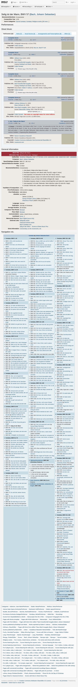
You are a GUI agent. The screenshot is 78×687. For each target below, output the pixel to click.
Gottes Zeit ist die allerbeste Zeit (44, 311)
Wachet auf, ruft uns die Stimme (44, 419)
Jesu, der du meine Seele (17, 496)
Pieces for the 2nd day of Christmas (53, 673)
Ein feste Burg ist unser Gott (18, 501)
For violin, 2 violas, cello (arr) (60, 658)
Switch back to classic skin (16, 682)
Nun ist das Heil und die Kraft (18, 403)
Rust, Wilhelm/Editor (55, 619)
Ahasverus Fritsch (27, 200)
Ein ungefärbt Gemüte (16, 313)
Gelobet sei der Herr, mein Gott (44, 378)
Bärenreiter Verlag (24, 109)
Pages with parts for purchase (43, 670)
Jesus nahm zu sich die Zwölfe (19, 307)
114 (33, 40)
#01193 (10, 54)
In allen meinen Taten (41, 285)
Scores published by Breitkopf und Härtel (15, 624)
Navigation (5, 6)
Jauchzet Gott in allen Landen (18, 409)
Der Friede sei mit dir (68, 270)
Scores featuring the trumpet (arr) (44, 663)
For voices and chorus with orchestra (49, 640)
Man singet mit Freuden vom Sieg (45, 455)
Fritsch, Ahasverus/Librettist (32, 673)
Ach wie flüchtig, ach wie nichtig (19, 318)
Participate (39, 6)
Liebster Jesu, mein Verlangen (19, 342)
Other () (67, 33)
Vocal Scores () (30, 33)
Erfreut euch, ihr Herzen (17, 451)
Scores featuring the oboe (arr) (53, 650)
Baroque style (44, 637)
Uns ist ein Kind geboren (42, 428)
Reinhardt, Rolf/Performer (36, 609)
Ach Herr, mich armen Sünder (44, 402)
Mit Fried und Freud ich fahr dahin (45, 369)
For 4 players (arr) (27, 658)
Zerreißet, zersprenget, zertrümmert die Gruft (64, 477)
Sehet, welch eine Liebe (17, 446)
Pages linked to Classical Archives (13, 676)
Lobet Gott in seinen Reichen (18, 272)
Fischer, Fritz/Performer (45, 611)
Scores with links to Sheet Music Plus (36, 676)
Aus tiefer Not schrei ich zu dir (18, 365)
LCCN (45, 157)
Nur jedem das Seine (68, 296)
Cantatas (29, 21)
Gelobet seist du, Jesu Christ (43, 272)
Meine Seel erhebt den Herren (19, 267)
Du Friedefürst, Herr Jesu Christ (44, 337)
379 (32, 123)
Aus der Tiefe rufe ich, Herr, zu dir (45, 385)
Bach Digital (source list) (27, 218)
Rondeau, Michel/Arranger (52, 635)
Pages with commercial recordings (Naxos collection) (40, 668)
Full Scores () (8, 33)
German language (48, 645)
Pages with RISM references (29, 619)
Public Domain (19, 45)
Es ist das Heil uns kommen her (18, 265)
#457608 (10, 40)
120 (33, 99)
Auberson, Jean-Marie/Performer (19, 606)
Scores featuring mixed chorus (12, 645)
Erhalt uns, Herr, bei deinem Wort (45, 371)
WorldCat (22, 157)
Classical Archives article (27, 222)
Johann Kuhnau (35, 429)
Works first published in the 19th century (63, 665)
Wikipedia (29, 157)
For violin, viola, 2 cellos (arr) (11, 660)
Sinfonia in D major (62, 594)
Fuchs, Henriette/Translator (11, 632)
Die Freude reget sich (17, 359)
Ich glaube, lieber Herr (42, 317)
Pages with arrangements (23, 665)
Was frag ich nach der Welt (43, 280)
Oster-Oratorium (35, 480)
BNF (68, 157)
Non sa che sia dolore (68, 505)
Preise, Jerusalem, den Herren (44, 346)
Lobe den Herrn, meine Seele (18, 463)
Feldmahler (63, 54)
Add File (23, 2)
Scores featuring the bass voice (52, 642)
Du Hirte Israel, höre (41, 306)
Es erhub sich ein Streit (17, 298)
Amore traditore (67, 470)
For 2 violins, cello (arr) (28, 660)
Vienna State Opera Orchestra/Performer (15, 609)
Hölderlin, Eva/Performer (61, 611)
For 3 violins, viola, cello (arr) (11, 655)
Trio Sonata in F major (63, 591)
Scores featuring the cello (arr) (64, 647)
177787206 (39, 157)
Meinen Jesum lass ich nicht (43, 367)
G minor (56, 670)
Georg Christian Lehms (29, 198)
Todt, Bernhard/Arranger (59, 629)
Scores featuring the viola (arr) (44, 647)
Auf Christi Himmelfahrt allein (44, 376)
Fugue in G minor (41, 387)
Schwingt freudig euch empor (18, 355)
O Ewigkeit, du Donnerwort (18, 300)
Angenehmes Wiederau (17, 333)
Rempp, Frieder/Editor (9, 637)
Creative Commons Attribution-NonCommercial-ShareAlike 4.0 (33, 140)
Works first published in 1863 (41, 665)
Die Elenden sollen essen (17, 487)
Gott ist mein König (16, 475)
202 (33, 76)
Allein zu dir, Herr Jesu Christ (18, 344)
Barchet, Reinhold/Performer (28, 611)
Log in (73, 2)
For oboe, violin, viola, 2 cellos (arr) (56, 653)
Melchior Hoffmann (17, 414)
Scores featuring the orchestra (32, 645)
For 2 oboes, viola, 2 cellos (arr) (12, 653)
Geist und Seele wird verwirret (19, 353)
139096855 (73, 157)
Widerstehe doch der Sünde (18, 416)
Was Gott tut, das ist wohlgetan (44, 287)
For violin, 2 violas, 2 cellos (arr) (50, 655)
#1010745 (10, 99)
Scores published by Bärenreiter (12, 629)
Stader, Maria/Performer (38, 606)
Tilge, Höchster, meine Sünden (65, 598)
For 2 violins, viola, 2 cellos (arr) (12, 650)
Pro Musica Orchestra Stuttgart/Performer (15, 614)
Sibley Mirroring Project (28, 632)
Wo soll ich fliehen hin (16, 252)
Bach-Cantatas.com (25, 224)
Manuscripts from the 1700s (35, 617)
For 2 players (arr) (8, 665)
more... (39, 111)
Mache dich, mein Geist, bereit (44, 335)
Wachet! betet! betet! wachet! (18, 466)
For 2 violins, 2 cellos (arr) (42, 658)
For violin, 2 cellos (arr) (9, 663)
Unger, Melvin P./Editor (61, 632)
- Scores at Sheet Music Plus (34, 226)
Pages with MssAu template (11, 619)
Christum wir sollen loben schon (44, 359)
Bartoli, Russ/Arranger (23, 635)
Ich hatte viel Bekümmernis (18, 305)
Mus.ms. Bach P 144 (40, 47)
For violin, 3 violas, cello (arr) (30, 655)
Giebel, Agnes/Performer (53, 609)
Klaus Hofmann (19, 105)
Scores (16, 6)
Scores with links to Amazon (45, 632)
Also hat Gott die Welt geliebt (18, 461)
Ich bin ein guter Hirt (41, 250)
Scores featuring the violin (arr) (25, 647)
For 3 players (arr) (42, 660)
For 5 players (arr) (8, 647)
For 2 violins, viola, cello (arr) (11, 658)
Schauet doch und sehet (17, 391)
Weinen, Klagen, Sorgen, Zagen (19, 276)
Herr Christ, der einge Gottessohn (44, 283)
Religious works (37, 21)
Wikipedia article (24, 220)
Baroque (22, 210)
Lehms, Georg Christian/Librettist (12, 673)
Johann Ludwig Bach (13, 287)
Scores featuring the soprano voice (30, 642)
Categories (5, 606)
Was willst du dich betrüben (43, 313)
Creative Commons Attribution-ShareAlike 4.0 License (35, 680)
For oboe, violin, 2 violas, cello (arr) (34, 653)
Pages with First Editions (10, 622)
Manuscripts (43, 619)
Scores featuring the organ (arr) (65, 663)
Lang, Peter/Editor (37, 635)
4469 (32, 54)
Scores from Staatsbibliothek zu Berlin (14, 617)
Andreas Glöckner (20, 103)
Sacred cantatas (21, 21)
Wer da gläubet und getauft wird (19, 363)
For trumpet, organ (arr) (25, 663)
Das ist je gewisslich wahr (43, 424)
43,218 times (63, 680)
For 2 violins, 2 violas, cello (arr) (64, 645)
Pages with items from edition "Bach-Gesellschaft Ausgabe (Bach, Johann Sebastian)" (44, 622)
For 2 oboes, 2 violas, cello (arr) (33, 650)
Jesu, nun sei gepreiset (17, 376)
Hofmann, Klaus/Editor (9, 627)
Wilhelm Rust (18, 58)
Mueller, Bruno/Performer (10, 611)
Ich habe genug (40, 243)
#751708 (10, 123)
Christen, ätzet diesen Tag (17, 444)
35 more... (46, 21)
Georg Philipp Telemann (37, 426)
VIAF (34, 157)
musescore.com (19, 142)
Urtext (25, 629)
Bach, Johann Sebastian (42, 14)
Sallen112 (63, 76)
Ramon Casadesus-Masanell (23, 136)
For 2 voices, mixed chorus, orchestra (25, 640)
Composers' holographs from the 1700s (57, 617)
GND (56, 157)
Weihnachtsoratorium (37, 460)
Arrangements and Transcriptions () (49, 33)
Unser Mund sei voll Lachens (44, 319)
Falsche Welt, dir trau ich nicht (19, 411)
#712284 (10, 76)
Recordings (27, 6)
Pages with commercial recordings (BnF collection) (18, 670)
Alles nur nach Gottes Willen (18, 477)
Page (14, 2)
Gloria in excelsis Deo (68, 417)
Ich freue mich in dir (41, 393)
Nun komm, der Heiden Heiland (19, 440)
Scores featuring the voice (10, 642)
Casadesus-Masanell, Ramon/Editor (39, 629)
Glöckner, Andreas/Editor (59, 624)
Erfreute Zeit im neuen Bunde (43, 245)
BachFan (63, 40)
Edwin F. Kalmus (27, 87)
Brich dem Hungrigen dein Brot (19, 367)
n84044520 (51, 157)
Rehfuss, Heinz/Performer (54, 606)
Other (49, 6)
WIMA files (50, 614)
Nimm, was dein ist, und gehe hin (45, 435)
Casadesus (62, 123)
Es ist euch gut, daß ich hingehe (44, 315)
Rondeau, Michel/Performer (37, 614)
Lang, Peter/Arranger (9, 635)
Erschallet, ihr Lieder (68, 329)
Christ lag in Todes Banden (17, 250)
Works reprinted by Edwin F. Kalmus (39, 624)
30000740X (62, 157)
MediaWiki (4, 682)
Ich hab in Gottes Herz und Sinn (44, 274)
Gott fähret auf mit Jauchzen (18, 381)
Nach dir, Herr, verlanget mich (44, 457)
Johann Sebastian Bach (42, 235)
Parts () (19, 33)
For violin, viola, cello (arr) (57, 660)
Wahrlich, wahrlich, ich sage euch (44, 252)
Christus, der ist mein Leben (43, 282)
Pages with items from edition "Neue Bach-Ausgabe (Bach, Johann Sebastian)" (41, 627)
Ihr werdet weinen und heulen (44, 304)
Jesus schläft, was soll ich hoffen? (45, 241)
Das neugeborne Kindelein (43, 361)
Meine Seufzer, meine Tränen (18, 278)
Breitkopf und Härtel (25, 64)
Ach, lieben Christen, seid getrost (45, 333)
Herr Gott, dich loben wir (17, 289)
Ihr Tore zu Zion (67, 420)
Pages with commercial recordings (13, 668)
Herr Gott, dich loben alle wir (43, 380)
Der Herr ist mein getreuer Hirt (44, 328)
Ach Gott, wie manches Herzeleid (19, 248)
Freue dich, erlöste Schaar (18, 331)
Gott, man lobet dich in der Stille (44, 348)
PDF (62, 38)
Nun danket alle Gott (68, 418)
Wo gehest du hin (67, 305)
